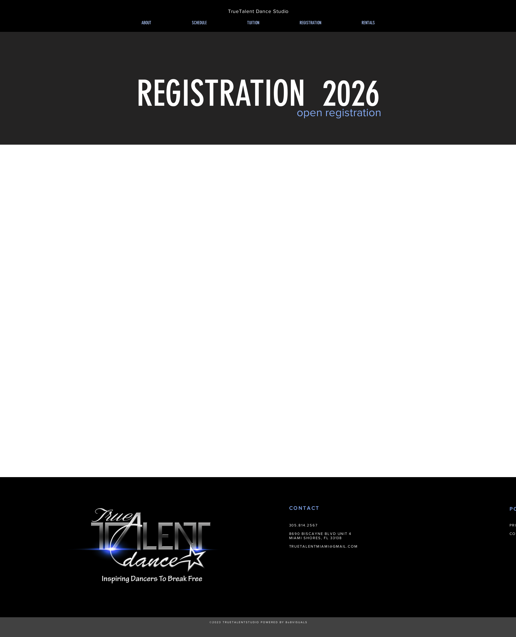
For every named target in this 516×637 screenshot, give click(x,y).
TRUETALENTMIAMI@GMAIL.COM (323, 546)
